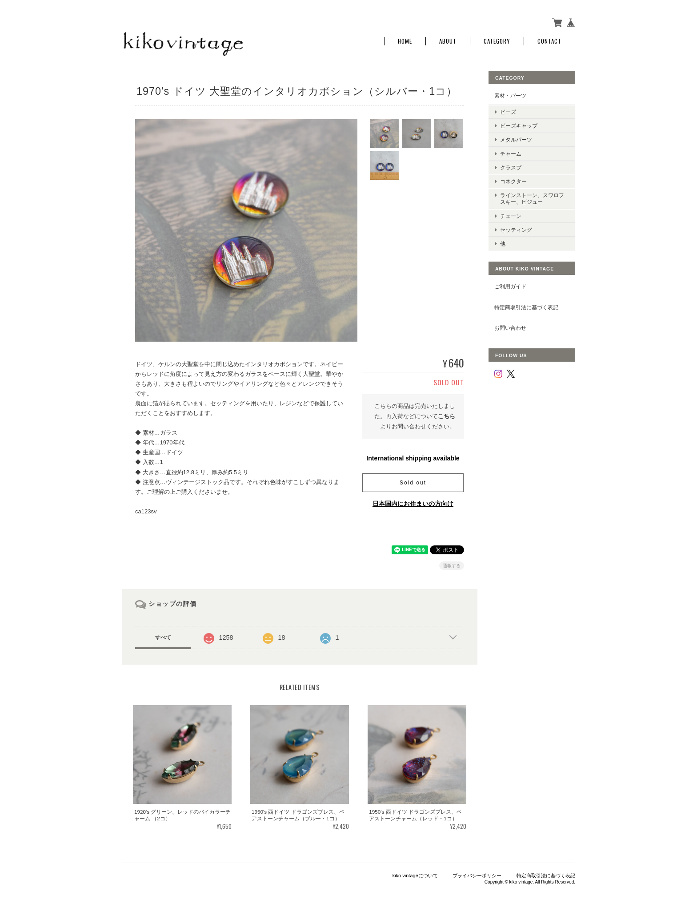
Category (497, 41)
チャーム (510, 154)
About (448, 41)
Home (405, 41)
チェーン (510, 216)
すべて (163, 637)
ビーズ (508, 112)
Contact (549, 41)
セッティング (516, 230)
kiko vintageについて (415, 875)
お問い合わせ (510, 328)
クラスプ (510, 167)
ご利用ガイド (510, 286)
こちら (446, 416)
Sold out (413, 483)
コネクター (513, 181)
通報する (452, 565)
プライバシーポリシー (477, 875)
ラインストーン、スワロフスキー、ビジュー (532, 198)
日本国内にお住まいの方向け (413, 503)
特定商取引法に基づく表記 (526, 307)
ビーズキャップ (518, 126)
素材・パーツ (510, 95)
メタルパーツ (516, 139)
